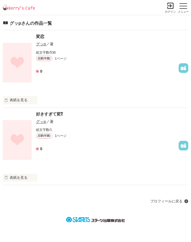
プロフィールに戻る (166, 201)
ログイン (170, 11)
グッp (41, 44)
